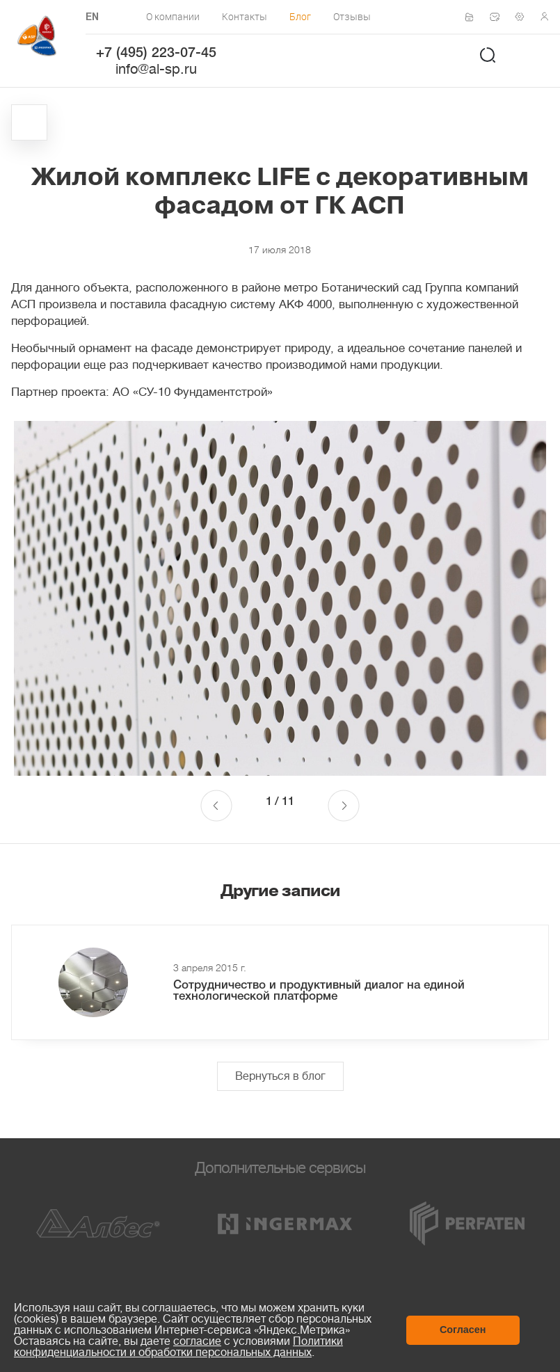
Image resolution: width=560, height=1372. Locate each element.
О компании (173, 16)
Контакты (244, 16)
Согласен (463, 1329)
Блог (300, 16)
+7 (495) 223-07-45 (156, 53)
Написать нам (499, 16)
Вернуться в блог (280, 1076)
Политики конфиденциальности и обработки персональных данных (178, 1347)
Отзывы (352, 16)
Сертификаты (474, 17)
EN (92, 17)
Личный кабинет (549, 16)
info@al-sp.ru (156, 69)
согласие (197, 1341)
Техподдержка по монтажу (524, 16)
